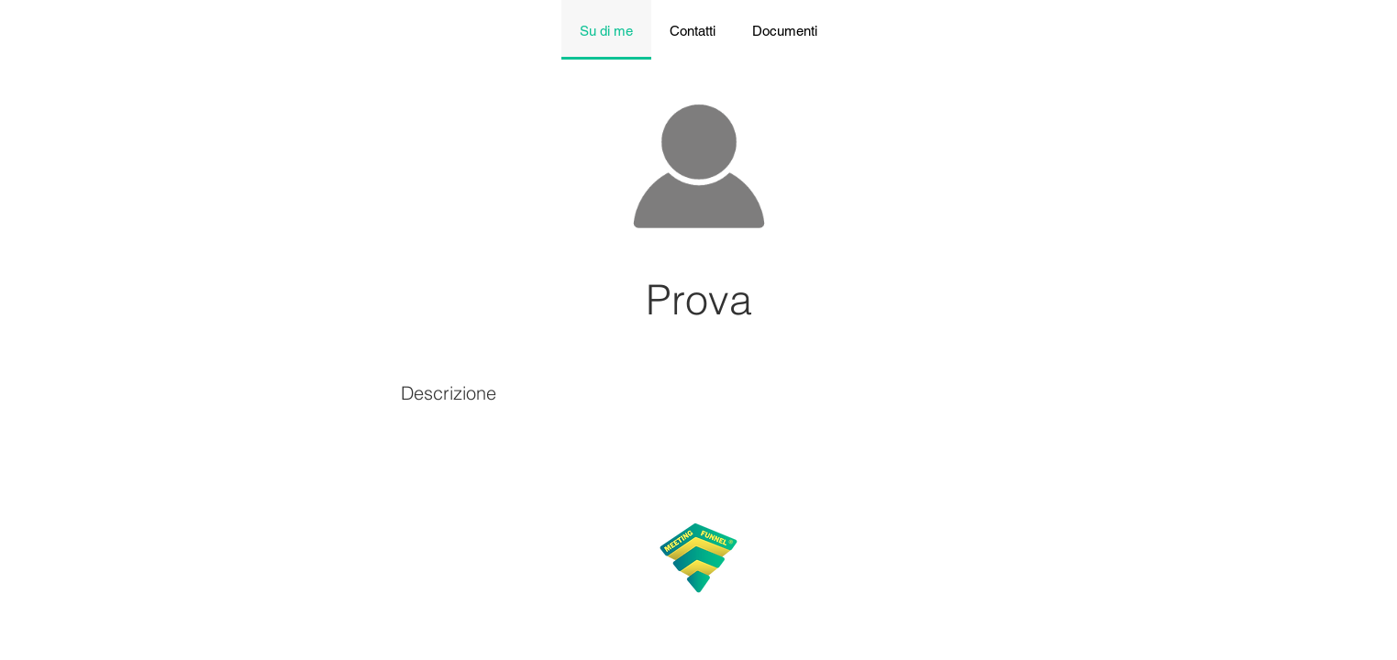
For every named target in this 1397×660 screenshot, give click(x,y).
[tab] (606, 30)
